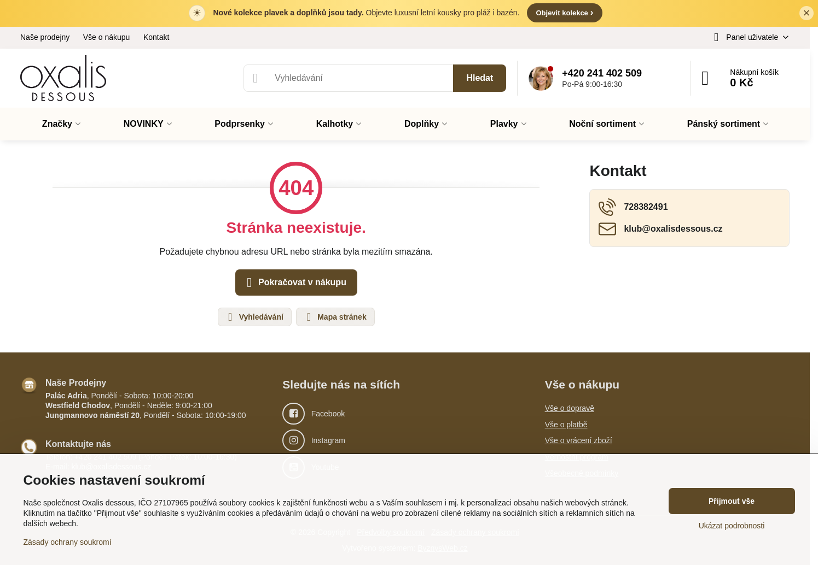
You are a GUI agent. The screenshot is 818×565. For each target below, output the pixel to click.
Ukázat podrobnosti (732, 525)
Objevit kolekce (564, 12)
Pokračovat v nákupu (294, 282)
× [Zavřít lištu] (806, 13)
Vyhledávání (254, 316)
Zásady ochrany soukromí (68, 542)
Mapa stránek (334, 316)
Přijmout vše (732, 501)
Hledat (479, 78)
